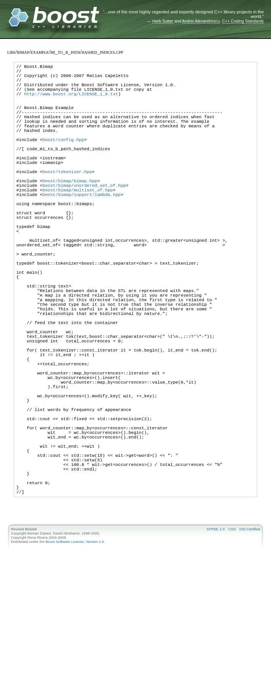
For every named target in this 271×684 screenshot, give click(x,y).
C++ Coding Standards (243, 21)
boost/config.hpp (63, 159)
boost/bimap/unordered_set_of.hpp (84, 216)
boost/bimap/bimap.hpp (69, 210)
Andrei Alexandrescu (201, 21)
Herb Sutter (162, 21)
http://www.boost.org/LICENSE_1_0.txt (71, 101)
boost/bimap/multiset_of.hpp (77, 222)
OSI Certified (249, 636)
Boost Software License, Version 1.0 (74, 649)
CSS (232, 636)
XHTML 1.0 (215, 636)
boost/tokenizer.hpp (67, 199)
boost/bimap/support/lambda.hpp (81, 227)
